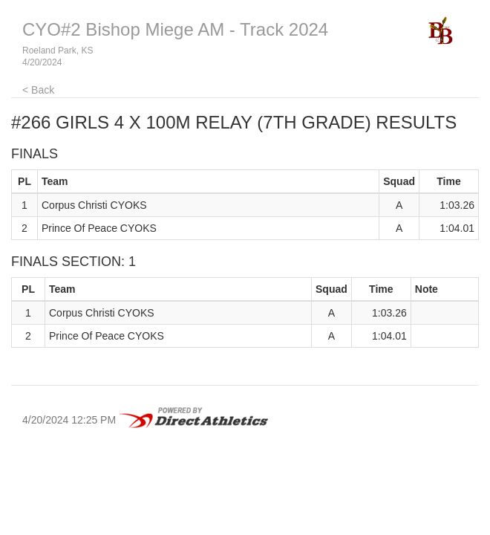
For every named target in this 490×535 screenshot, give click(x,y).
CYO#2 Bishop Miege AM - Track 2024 (175, 29)
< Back (38, 90)
